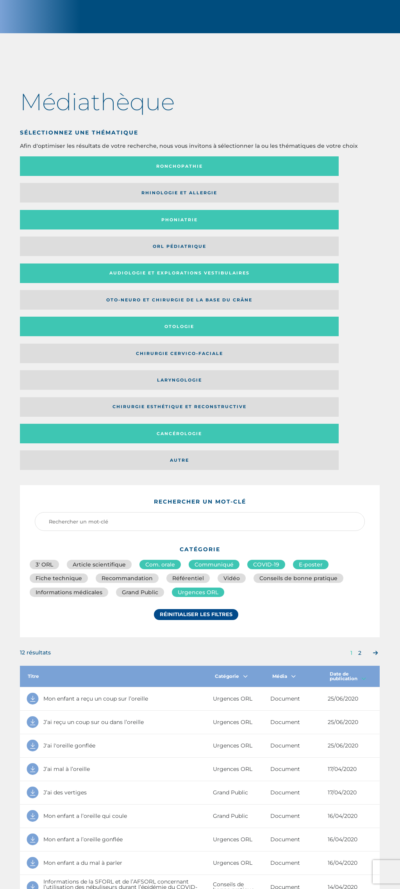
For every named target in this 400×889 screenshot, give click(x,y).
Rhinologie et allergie (138, 173)
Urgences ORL (198, 370)
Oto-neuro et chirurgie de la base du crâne (150, 202)
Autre (331, 232)
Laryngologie (61, 232)
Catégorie (231, 454)
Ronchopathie (61, 173)
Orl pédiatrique (331, 173)
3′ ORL (44, 336)
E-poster (311, 336)
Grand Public (140, 370)
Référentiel (188, 353)
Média (284, 454)
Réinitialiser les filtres (196, 396)
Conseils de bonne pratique (298, 353)
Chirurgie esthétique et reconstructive (151, 232)
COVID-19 (266, 336)
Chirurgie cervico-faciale (327, 203)
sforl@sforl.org (172, 832)
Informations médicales (69, 370)
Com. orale (160, 336)
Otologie (241, 202)
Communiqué (214, 336)
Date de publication (348, 454)
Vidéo (231, 353)
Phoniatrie (241, 173)
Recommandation (127, 353)
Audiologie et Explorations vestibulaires (48, 202)
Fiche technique (59, 353)
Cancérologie (241, 232)
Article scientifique (99, 336)
